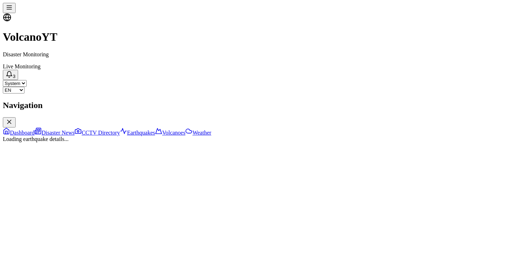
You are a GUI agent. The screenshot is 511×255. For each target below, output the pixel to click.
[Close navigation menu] (9, 122)
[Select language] (13, 90)
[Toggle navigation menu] (9, 8)
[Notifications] (10, 75)
